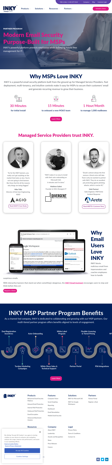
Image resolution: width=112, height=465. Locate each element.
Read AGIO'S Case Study (18, 208)
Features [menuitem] (51, 398)
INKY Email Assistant (74, 285)
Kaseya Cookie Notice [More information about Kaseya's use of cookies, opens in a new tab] (11, 444)
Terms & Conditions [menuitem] (74, 436)
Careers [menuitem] (50, 450)
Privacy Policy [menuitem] (72, 433)
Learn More (56, 120)
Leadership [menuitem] (51, 436)
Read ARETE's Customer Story (93, 208)
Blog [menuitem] (93, 2)
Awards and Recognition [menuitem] (55, 440)
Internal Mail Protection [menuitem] (35, 411)
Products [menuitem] (32, 398)
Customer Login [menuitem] (102, 2)
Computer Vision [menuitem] (53, 401)
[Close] (40, 432)
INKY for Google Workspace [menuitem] (73, 406)
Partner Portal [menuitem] (92, 401)
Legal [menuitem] (70, 430)
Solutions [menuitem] (72, 398)
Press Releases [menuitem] (52, 447)
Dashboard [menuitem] (51, 412)
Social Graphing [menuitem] (53, 405)
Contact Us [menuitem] (71, 440)
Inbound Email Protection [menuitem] (35, 407)
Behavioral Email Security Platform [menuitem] (35, 403)
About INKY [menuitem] (51, 433)
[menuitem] (25, 9)
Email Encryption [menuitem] (33, 417)
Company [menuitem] (86, 2)
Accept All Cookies (22, 450)
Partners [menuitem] (92, 398)
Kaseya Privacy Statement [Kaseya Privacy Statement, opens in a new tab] (13, 446)
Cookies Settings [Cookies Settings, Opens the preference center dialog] (22, 456)
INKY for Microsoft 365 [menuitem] (75, 401)
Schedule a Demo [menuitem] (100, 9)
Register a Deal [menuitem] (93, 405)
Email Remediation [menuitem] (53, 415)
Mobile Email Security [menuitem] (54, 419)
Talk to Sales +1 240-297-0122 (69, 2)
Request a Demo (10, 293)
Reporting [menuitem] (51, 408)
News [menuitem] (49, 443)
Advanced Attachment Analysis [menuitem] (34, 422)
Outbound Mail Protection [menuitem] (36, 414)
